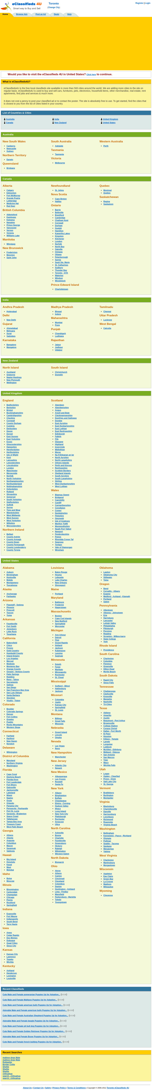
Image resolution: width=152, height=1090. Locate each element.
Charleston (108, 658)
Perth (105, 146)
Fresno (10, 648)
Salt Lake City (109, 781)
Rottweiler (7, 1062)
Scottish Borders (63, 471)
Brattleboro (108, 793)
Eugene (106, 594)
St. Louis (59, 710)
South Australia (61, 141)
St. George (108, 784)
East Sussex (12, 436)
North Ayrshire (62, 457)
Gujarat (7, 324)
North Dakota (59, 857)
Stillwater (107, 577)
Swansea (59, 542)
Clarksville (108, 694)
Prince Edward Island (65, 284)
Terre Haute (12, 924)
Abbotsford (12, 215)
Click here (91, 74)
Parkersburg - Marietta (65, 897)
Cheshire (11, 418)
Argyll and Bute (62, 413)
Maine (55, 589)
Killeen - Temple (110, 739)
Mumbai (58, 322)
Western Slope (13, 727)
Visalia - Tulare (13, 700)
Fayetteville (12, 624)
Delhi (6, 315)
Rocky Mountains (15, 725)
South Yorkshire (14, 499)
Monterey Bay (13, 666)
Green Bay (108, 879)
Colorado (9, 704)
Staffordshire (13, 502)
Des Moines (12, 938)
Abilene (106, 713)
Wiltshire (11, 523)
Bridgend (59, 497)
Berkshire (11, 407)
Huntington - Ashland (65, 889)
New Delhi (11, 320)
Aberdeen (59, 405)
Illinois (7, 885)
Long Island (60, 811)
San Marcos (108, 757)
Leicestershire (13, 463)
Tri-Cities (107, 704)
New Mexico (59, 772)
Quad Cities (12, 943)
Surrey (10, 507)
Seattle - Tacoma (111, 844)
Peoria (10, 900)
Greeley (10, 719)
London (58, 241)
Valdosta (11, 851)
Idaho (6, 874)
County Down (13, 542)
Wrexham (59, 550)
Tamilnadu (106, 307)
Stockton (11, 698)
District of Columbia (16, 756)
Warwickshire (13, 513)
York (105, 642)
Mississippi (58, 681)
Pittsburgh (108, 628)
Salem (106, 602)
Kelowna (11, 220)
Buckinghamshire (15, 413)
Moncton (11, 255)
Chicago (10, 897)
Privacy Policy (59, 1088)
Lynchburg (108, 817)
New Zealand (60, 123)
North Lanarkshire (63, 460)
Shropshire (12, 494)
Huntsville (11, 577)
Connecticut (11, 731)
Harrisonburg (109, 814)
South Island (59, 367)
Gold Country (13, 651)
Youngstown (61, 902)
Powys (58, 537)
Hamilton (59, 231)
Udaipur (58, 350)
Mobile (10, 580)
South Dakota (108, 675)
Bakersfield (12, 643)
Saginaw (59, 656)
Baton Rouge (61, 572)
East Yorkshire (13, 439)
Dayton (58, 886)
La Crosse (108, 881)
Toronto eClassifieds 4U (118, 1088)
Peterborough (61, 257)
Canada (9, 123)
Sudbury (59, 268)
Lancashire (12, 460)
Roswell (58, 782)
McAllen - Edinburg (112, 749)
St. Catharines (61, 265)
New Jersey (58, 761)
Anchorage (12, 594)
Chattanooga (109, 691)
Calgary (10, 190)
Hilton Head (108, 669)
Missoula (59, 724)
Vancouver (12, 228)
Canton (58, 876)
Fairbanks (11, 596)
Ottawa (58, 254)
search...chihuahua (11, 1076)
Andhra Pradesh (13, 307)
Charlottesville (110, 809)
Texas (103, 708)
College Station (110, 726)
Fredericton (12, 252)
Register (139, 3)
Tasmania (57, 150)
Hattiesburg (60, 688)
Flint (57, 640)
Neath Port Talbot (63, 529)
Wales (55, 490)
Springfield (12, 905)
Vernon (10, 230)
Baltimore (59, 602)
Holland (58, 645)
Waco (106, 763)
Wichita (10, 962)
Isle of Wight (12, 455)
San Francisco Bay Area (18, 690)
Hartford (10, 738)
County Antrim (13, 537)
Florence (107, 664)
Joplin (58, 702)
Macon (10, 846)
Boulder (10, 709)
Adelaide (59, 146)
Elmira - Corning (62, 803)
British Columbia (14, 210)
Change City (54, 7)
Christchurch (61, 372)
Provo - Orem (109, 779)
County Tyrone (13, 550)
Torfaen (58, 545)
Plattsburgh (60, 816)
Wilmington (12, 752)
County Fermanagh (15, 545)
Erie (105, 615)
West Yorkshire (14, 520)
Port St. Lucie (13, 811)
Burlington (108, 795)
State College (109, 639)
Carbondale (12, 892)
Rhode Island (108, 645)
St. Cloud (59, 677)
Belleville (59, 212)
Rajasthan (57, 340)
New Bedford (61, 621)
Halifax (58, 201)
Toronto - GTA (61, 273)
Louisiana (57, 567)
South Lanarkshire (63, 478)
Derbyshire (12, 428)
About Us (27, 1088)
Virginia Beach (110, 825)
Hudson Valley (61, 806)
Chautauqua (60, 801)
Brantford (59, 215)
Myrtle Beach (109, 672)
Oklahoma (106, 567)
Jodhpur (59, 347)
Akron (58, 871)
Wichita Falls (109, 765)
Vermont (105, 788)
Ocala (9, 800)
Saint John (12, 258)
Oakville (59, 249)
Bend (105, 588)
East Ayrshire (61, 423)
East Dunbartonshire (64, 426)
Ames (9, 933)
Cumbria (11, 426)
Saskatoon (108, 204)
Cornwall (59, 223)
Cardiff (58, 503)
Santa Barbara (13, 695)
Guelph (58, 228)
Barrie (58, 210)
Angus (58, 410)
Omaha (58, 737)
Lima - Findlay (61, 892)
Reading (107, 634)
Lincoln (58, 735)
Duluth (58, 664)
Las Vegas (60, 746)
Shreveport (60, 585)
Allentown (108, 610)
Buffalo (58, 798)
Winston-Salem (62, 854)
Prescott (10, 610)
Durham (58, 226)
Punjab (55, 329)
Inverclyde (60, 447)
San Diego (11, 687)
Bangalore (11, 345)
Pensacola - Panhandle (17, 808)
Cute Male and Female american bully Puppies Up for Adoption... (33, 1005)
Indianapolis (12, 919)
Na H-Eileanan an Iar (64, 455)
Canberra (11, 146)
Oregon (104, 584)
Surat (9, 333)
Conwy (58, 510)
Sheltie (6, 1067)
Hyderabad (12, 311)
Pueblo (10, 722)
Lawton (106, 572)
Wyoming (105, 890)
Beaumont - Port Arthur (114, 720)
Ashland (10, 970)
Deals (56, 14)
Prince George (13, 225)
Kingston (59, 236)
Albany (58, 793)
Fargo (57, 667)
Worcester (59, 626)
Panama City (12, 806)
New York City (61, 814)
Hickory (58, 846)
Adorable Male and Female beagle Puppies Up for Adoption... (31, 1021)
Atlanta (10, 838)
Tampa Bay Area (14, 821)
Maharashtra (59, 318)
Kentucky (9, 966)
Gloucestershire (14, 444)
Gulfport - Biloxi (62, 686)
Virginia (104, 801)
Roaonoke (108, 822)
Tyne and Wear (13, 510)
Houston (107, 736)
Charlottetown (61, 289)
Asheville (59, 833)
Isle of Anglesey (62, 521)
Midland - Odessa (111, 752)
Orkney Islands (62, 463)
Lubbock (107, 747)
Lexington (11, 976)
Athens (10, 835)
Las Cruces (60, 779)
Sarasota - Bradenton (16, 814)
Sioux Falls (108, 683)
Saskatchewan (109, 197)
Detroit (58, 637)
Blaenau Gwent (62, 495)
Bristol (10, 410)
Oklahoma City (110, 575)
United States (109, 123)
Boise (9, 878)
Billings (58, 718)
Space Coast (12, 816)
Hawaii (7, 855)
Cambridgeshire (14, 415)
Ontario (56, 205)
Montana (57, 714)
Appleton (107, 874)
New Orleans (61, 583)
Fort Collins (12, 717)
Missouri (57, 695)
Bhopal (58, 311)
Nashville (107, 702)
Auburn (10, 572)
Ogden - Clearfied (111, 776)
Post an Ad (41, 14)
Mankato (59, 669)
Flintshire (59, 516)
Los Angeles (12, 658)
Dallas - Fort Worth (112, 731)
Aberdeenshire (62, 407)
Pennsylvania (108, 605)
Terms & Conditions (76, 1088)
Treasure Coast (14, 824)
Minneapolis (60, 672)
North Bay (59, 247)
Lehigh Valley (109, 623)
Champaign (12, 895)
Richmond (108, 819)
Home (5, 14)
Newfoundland (60, 185)
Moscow (10, 881)
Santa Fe (59, 784)
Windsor (59, 278)
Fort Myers (12, 785)
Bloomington (13, 889)
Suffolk (10, 505)
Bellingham (108, 833)
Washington (12, 766)
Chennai (107, 311)
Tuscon (10, 613)
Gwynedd (59, 518)
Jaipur (58, 345)
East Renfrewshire (63, 431)
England (8, 400)
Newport (59, 531)
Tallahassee (12, 819)
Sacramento (12, 682)
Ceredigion (60, 508)
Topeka (10, 959)
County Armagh (14, 539)
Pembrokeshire (62, 534)
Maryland (11, 760)
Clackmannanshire (63, 415)
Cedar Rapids (13, 935)
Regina (106, 201)
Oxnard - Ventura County (18, 672)
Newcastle (11, 148)
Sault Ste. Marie (62, 262)
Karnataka (9, 340)
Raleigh (58, 848)
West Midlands (13, 515)
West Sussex (13, 518)
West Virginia (108, 855)
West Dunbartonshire (65, 484)
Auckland (11, 372)
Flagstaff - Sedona (15, 605)
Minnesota (58, 659)
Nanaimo (11, 222)
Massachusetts (61, 611)
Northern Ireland (13, 529)
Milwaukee (108, 887)
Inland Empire (13, 656)
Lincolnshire (12, 465)
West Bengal (107, 324)
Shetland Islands (63, 473)
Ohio (54, 866)
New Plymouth (13, 380)
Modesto (11, 664)
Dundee (58, 421)
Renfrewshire (61, 468)
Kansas (7, 949)
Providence (108, 650)
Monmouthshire (62, 526)
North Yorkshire (14, 478)
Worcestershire (14, 526)
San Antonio (109, 755)
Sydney (10, 151)
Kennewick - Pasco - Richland (117, 836)
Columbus (11, 843)
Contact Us (38, 1088)
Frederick (59, 605)
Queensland (10, 163)
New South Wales (14, 141)
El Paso (106, 734)
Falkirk (58, 436)
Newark (58, 768)
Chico (9, 645)
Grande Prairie (13, 198)
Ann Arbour (60, 635)
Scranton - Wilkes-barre (114, 636)
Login (147, 3)
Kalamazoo (60, 651)
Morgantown (109, 865)
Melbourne (60, 163)
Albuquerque (61, 776)
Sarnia (58, 260)
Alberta (7, 185)
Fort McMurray (13, 195)
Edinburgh (60, 434)
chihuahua (7, 1074)
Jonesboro (12, 629)
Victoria (56, 158)
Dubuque (11, 940)
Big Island (11, 859)
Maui (9, 867)
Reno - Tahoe (13, 679)
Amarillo (107, 715)
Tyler (105, 760)
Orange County (14, 669)
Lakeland (11, 793)
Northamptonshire (15, 481)
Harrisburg (108, 618)
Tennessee (106, 686)
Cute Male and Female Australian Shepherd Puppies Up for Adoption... (35, 1015)
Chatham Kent (61, 220)
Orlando (10, 803)
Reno (57, 748)
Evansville (11, 914)
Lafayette (59, 577)
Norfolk (58, 244)
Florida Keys (12, 779)
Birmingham (12, 575)
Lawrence (11, 957)
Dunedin (59, 375)
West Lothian (61, 486)
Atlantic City (60, 765)
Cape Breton (61, 199)
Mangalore (11, 347)
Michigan (57, 630)
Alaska (7, 589)
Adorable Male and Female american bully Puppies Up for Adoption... (35, 1010)
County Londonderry (16, 547)
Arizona (8, 600)
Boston (58, 616)
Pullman (107, 841)
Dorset (10, 434)
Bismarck (59, 862)
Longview (107, 744)
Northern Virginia (15, 763)
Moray (58, 452)
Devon (10, 431)
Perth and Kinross (63, 465)
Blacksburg (108, 806)
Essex (9, 442)
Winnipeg (11, 244)
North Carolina (60, 828)
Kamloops (11, 217)
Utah (102, 769)
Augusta (10, 840)
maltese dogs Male (11, 1057)
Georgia (8, 830)
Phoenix (10, 607)
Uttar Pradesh (108, 315)
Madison (107, 884)
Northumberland (14, 484)
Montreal (107, 190)
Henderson (12, 973)
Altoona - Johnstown (113, 613)
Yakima (106, 851)
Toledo (58, 900)
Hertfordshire (13, 452)
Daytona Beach (14, 777)
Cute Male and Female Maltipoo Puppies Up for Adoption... (30, 1000)
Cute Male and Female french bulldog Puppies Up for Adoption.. (32, 1042)
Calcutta (107, 328)
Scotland (57, 400)
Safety (48, 1088)
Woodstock (60, 281)
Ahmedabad (12, 328)
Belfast (10, 534)
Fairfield (10, 736)
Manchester (12, 471)
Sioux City (11, 946)
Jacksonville (12, 790)
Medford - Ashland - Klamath (116, 596)
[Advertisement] (76, 42)
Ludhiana (59, 336)
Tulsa (105, 580)
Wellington (12, 383)
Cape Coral (12, 774)
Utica (57, 824)
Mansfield (59, 894)
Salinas (10, 685)
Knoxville (107, 696)
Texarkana (11, 634)
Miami (9, 795)
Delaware (9, 747)
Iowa (6, 928)
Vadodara (11, 336)
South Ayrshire (62, 476)
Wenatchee (108, 849)
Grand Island (61, 732)
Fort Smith (11, 626)
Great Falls (60, 721)
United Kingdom (110, 119)
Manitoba (9, 239)
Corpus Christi (110, 728)
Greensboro (60, 843)
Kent (9, 457)
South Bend (12, 922)
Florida (7, 769)
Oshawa (59, 252)
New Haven (12, 741)
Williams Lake (13, 236)
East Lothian (61, 428)
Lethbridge (12, 201)
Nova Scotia (59, 194)
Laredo (106, 742)
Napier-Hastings (14, 377)
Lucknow (107, 320)
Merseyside (12, 473)
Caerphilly (59, 500)
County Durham (14, 423)
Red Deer (11, 206)
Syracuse (59, 822)
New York (57, 788)
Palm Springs (13, 674)
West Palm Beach (15, 827)
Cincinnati (59, 878)
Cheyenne (108, 895)
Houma (58, 575)
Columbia (59, 699)
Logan (106, 774)
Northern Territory (14, 155)
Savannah (11, 848)
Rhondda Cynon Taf (64, 539)
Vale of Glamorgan (63, 547)
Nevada (56, 741)
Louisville (11, 978)
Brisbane (11, 168)
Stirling (58, 481)
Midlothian (60, 450)
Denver (10, 714)
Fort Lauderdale (14, 782)
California (9, 638)
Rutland (10, 492)
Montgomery (12, 583)
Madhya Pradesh (62, 307)
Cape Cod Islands (63, 618)
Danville (107, 811)
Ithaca (58, 809)
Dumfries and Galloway (66, 418)
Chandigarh (60, 333)
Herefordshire (13, 450)
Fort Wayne (12, 916)
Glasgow (59, 442)
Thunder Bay (61, 270)
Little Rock (12, 631)
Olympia (107, 838)
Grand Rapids (61, 643)
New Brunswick (13, 248)
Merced (10, 661)
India (56, 119)
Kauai (9, 865)
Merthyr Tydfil (61, 524)
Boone (58, 835)
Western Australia (111, 141)
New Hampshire (61, 752)
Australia (10, 119)
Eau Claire (108, 876)
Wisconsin (106, 869)
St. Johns (59, 190)
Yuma (9, 615)
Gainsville (11, 787)
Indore (58, 314)
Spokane (107, 846)
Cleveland (59, 881)
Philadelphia (109, 626)
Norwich (10, 744)
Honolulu (11, 862)
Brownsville (108, 723)
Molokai (10, 870)
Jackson (59, 648)
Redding (10, 677)
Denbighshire (61, 513)
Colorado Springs (15, 711)
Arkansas (9, 619)
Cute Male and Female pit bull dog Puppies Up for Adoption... (31, 1026)
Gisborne (11, 375)
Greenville (108, 666)
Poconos (107, 631)
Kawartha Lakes (62, 233)
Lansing (59, 653)
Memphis (107, 699)
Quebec (104, 185)
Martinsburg (109, 863)
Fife (56, 439)
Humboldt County (15, 653)
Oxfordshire (12, 489)
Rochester (60, 675)
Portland (59, 594)
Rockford (11, 902)
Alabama (8, 567)
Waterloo (59, 275)
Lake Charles (61, 580)
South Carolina (109, 654)
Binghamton (60, 795)
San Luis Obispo (14, 693)
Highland (59, 444)
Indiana (7, 909)
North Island (11, 367)
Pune (57, 325)
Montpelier (108, 798)
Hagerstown (60, 607)
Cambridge (60, 218)
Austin (106, 718)
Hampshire (12, 447)
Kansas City (12, 954)
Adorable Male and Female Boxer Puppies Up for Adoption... (31, 1036)
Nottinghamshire (14, 486)
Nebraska (57, 727)
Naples (10, 798)
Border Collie (9, 1064)
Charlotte (59, 838)
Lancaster (108, 620)
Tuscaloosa (12, 585)
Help (69, 14)
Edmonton (11, 193)
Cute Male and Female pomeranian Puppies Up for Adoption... (31, 994)
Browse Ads (21, 14)
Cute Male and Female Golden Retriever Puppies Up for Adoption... (34, 1031)
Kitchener (59, 239)
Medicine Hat (13, 203)
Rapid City (108, 680)
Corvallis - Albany (111, 591)
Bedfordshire (13, 405)
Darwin (10, 159)
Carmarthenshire (63, 505)
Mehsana (11, 331)
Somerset (11, 497)
